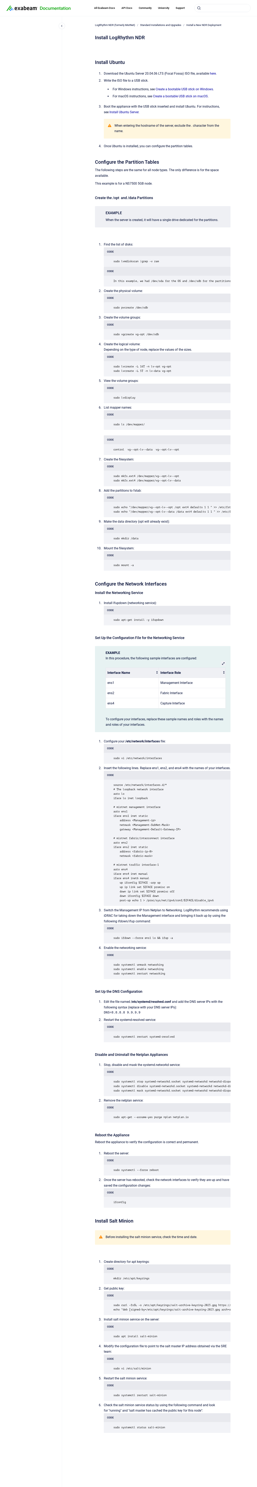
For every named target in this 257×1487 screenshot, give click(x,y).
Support (180, 7)
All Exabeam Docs (104, 7)
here (213, 73)
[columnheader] (132, 673)
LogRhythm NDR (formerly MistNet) (115, 25)
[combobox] (222, 8)
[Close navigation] (62, 26)
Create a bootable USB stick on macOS (180, 96)
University (163, 7)
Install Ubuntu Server (124, 112)
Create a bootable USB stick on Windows (184, 89)
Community (145, 7)
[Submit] (199, 8)
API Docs (126, 7)
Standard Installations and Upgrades (160, 25)
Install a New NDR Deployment (203, 25)
